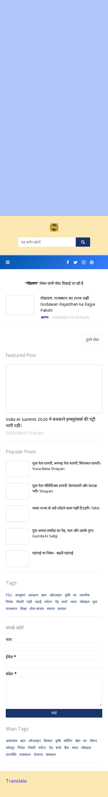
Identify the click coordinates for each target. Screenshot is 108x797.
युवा (94, 601)
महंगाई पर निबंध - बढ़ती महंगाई (52, 553)
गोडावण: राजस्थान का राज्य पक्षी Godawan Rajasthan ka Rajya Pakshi (67, 304)
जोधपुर (10, 747)
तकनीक (84, 595)
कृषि (67, 595)
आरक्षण (33, 595)
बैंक (66, 747)
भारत (73, 601)
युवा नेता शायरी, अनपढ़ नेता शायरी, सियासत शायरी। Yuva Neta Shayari (66, 466)
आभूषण (20, 595)
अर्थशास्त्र (11, 740)
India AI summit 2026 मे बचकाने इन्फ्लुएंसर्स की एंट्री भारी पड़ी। (50, 422)
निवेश (9, 601)
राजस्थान (11, 608)
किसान (48, 740)
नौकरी (20, 601)
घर (75, 595)
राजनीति (11, 754)
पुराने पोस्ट (92, 339)
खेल (77, 740)
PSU (9, 595)
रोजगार (38, 754)
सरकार (62, 608)
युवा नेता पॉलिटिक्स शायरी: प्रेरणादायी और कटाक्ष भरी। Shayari (64, 488)
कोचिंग (68, 740)
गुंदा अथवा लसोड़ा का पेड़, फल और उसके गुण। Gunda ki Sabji (63, 533)
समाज (51, 608)
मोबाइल (85, 601)
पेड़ (57, 601)
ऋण (44, 595)
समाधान (51, 754)
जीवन (93, 740)
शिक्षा (23, 608)
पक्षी (29, 601)
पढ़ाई (38, 601)
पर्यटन (48, 601)
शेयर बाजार (37, 608)
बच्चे (64, 601)
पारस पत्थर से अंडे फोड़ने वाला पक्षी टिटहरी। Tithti (65, 508)
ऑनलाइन (56, 595)
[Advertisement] (54, 54)
